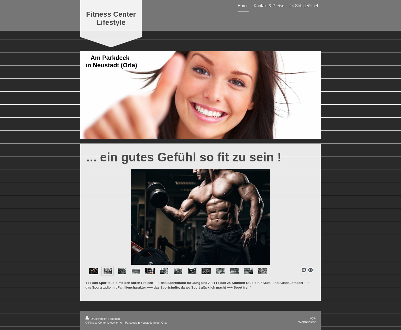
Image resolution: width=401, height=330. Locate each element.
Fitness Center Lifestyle (111, 18)
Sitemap (114, 318)
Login (312, 318)
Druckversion (96, 318)
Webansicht (307, 322)
